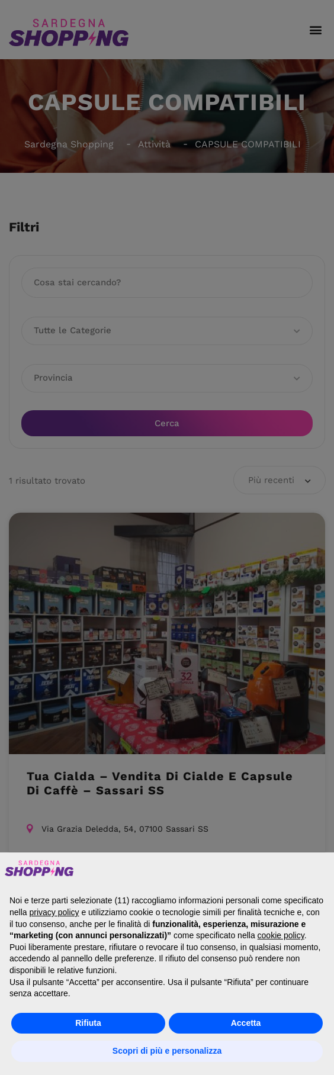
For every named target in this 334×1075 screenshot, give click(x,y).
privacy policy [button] (54, 912)
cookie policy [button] (281, 935)
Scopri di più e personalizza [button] (167, 1050)
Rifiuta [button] (88, 1023)
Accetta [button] (246, 1023)
